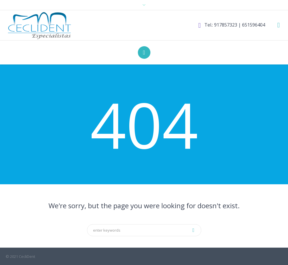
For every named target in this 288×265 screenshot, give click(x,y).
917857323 (225, 25)
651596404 (253, 25)
